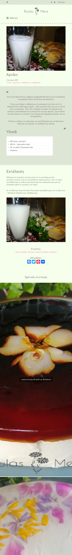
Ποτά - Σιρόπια (13, 83)
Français (61, 2)
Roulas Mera (36, 11)
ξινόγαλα (44, 252)
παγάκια (52, 252)
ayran (18, 252)
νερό (38, 252)
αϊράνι (24, 252)
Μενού (14, 18)
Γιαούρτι (31, 252)
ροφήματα (25, 83)
